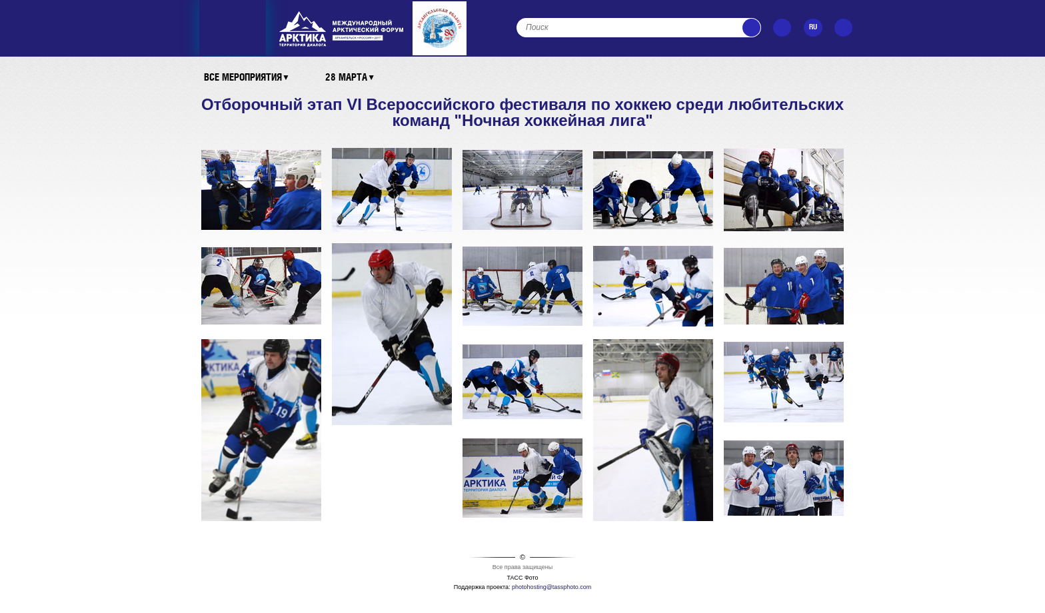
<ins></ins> (341, 29)
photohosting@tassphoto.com (551, 587)
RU (813, 27)
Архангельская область (441, 28)
